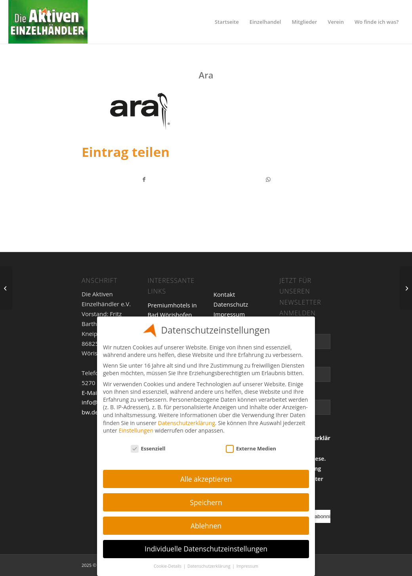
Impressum (229, 314)
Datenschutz (231, 304)
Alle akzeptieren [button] (206, 479)
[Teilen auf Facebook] (144, 179)
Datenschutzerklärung (186, 423)
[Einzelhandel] (48, 22)
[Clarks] (406, 288)
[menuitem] (227, 22)
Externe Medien (251, 448)
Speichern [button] (206, 502)
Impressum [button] (247, 566)
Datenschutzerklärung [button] (209, 566)
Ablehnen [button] (206, 525)
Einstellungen (135, 430)
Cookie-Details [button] (168, 566)
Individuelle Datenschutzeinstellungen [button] (206, 548)
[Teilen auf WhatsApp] (268, 179)
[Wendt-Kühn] (6, 288)
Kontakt (224, 294)
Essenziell (148, 448)
